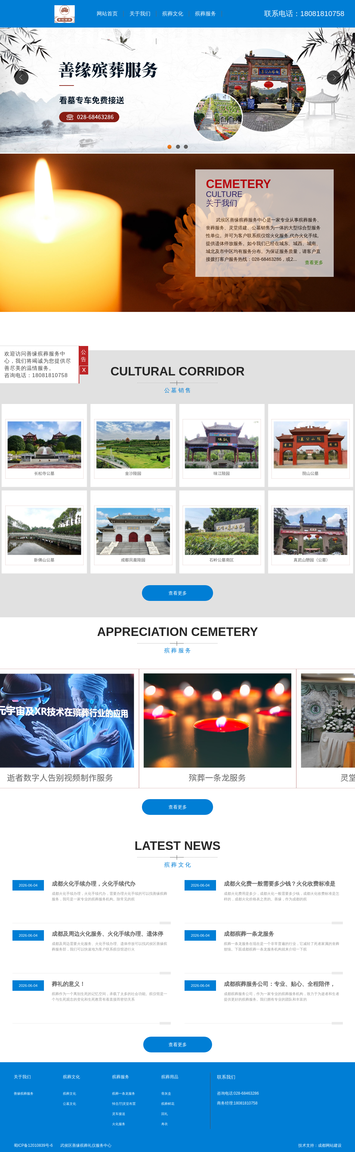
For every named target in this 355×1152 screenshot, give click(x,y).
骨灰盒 (166, 1093)
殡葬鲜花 (167, 1103)
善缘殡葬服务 (23, 1093)
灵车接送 (118, 1114)
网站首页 (107, 13)
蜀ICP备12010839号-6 (33, 1145)
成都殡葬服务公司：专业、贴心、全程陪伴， (279, 984)
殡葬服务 (205, 13)
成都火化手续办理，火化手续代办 (93, 884)
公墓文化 (69, 1103)
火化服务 (118, 1124)
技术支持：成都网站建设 (320, 1145)
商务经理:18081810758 (237, 1103)
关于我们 (139, 13)
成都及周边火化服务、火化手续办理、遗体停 (107, 934)
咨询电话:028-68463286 (238, 1093)
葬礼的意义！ (68, 984)
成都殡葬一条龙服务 (249, 934)
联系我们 (172, 41)
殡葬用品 (107, 41)
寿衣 (164, 1124)
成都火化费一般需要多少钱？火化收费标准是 (279, 884)
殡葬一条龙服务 (123, 1093)
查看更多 (314, 262)
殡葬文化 (172, 13)
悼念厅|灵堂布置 (124, 1103)
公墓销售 (139, 41)
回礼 (164, 1114)
